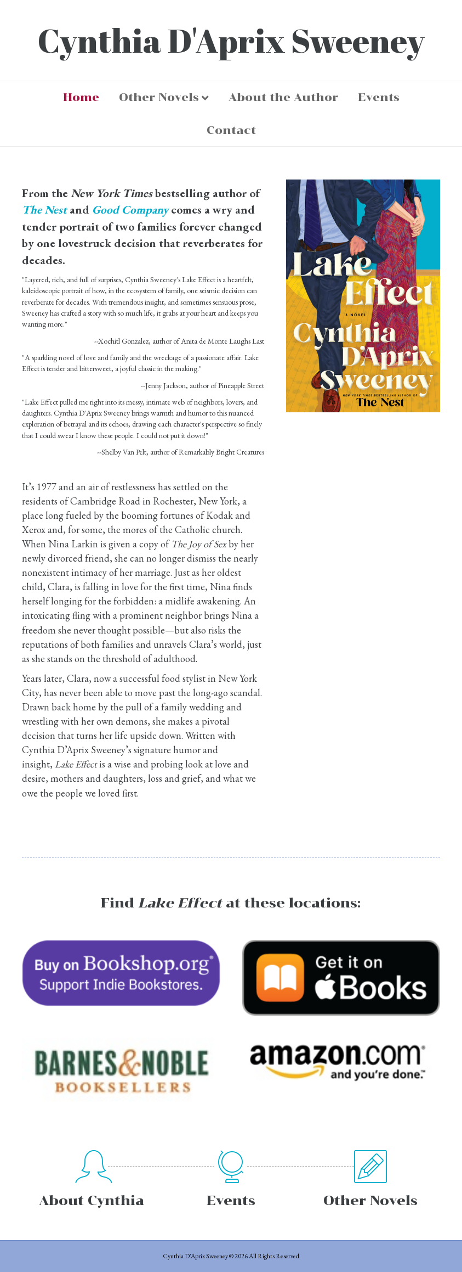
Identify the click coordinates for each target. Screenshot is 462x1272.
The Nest (44, 209)
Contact (231, 130)
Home (81, 97)
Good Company (130, 209)
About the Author (283, 97)
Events (379, 97)
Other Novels (159, 97)
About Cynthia (91, 1200)
